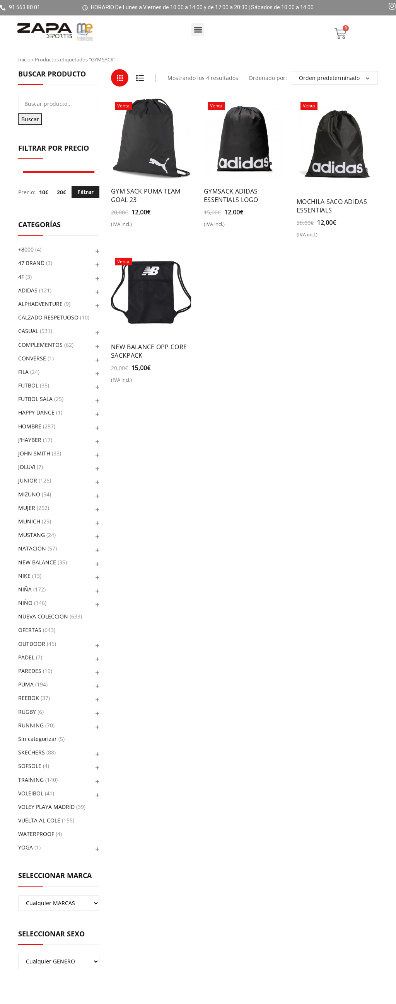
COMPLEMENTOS (40, 344)
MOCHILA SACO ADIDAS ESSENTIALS (332, 205)
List (139, 78)
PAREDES (29, 670)
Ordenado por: (268, 78)
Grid (119, 78)
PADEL (26, 657)
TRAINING (31, 779)
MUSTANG (31, 535)
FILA (23, 371)
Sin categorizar (37, 738)
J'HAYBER (29, 439)
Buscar (30, 119)
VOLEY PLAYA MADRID (46, 806)
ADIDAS (28, 290)
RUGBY (27, 711)
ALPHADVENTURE (40, 303)
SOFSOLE (29, 766)
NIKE (24, 575)
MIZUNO (29, 494)
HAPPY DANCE (36, 412)
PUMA (26, 684)
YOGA (25, 847)
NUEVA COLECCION (43, 616)
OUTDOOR (31, 643)
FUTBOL (28, 385)
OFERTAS (29, 630)
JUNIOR (27, 480)
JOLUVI (26, 467)
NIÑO (25, 602)
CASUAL (28, 331)
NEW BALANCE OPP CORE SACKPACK (149, 351)
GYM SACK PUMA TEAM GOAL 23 (146, 195)
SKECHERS (31, 752)
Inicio (24, 59)
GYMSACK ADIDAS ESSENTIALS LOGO (231, 195)
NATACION (32, 548)
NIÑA (25, 589)
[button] (197, 29)
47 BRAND (31, 263)
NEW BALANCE (37, 562)
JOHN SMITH (34, 453)
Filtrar (85, 191)
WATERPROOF (36, 834)
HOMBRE (29, 426)
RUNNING (31, 725)
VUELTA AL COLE (39, 820)
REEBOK (28, 698)
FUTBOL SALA (35, 399)
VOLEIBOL (30, 793)
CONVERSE (32, 358)
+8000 (26, 249)
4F (21, 276)
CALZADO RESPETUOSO (48, 317)
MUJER (26, 507)
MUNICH (29, 521)
